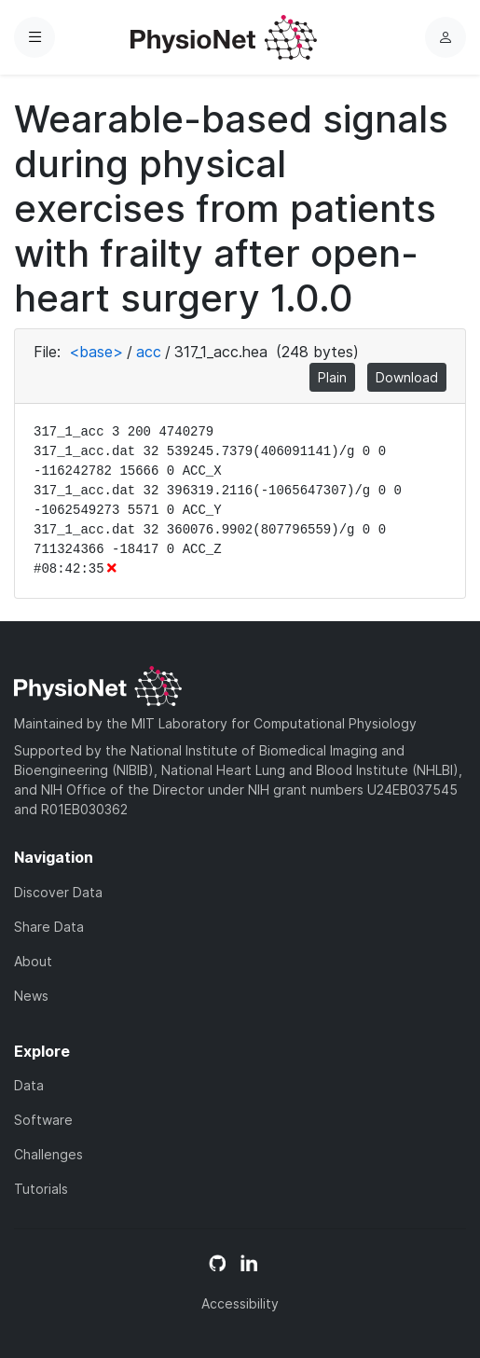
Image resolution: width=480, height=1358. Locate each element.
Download (407, 377)
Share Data (49, 927)
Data (29, 1085)
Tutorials (41, 1189)
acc (148, 351)
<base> (96, 351)
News (31, 996)
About (33, 961)
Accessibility (240, 1303)
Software (43, 1120)
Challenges (48, 1154)
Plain (332, 377)
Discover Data (58, 892)
